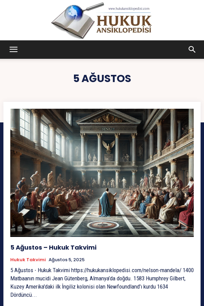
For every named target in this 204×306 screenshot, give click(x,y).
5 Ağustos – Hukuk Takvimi (53, 247)
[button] (14, 49)
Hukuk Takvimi (28, 260)
